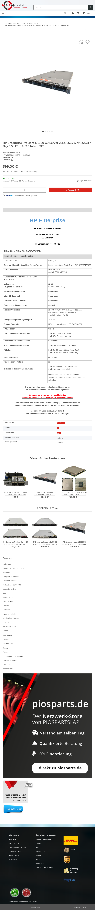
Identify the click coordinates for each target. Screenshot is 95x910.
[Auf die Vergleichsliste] (81, 42)
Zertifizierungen (15, 851)
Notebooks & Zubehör (11, 618)
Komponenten (8, 597)
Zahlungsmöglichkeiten (17, 847)
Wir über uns (14, 843)
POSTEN (6, 622)
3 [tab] (47, 131)
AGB (37, 847)
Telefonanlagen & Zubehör (13, 656)
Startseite (12, 839)
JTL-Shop (83, 907)
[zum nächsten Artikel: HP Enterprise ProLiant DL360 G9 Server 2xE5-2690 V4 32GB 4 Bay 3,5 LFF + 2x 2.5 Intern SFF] (85, 29)
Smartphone (7, 635)
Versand (34, 901)
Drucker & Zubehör (10, 581)
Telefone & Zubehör (10, 660)
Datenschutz (40, 843)
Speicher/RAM (8, 644)
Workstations (8, 669)
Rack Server (60, 423)
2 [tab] (45, 131)
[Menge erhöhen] (43, 190)
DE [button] (65, 13)
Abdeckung (7, 564)
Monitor (6, 606)
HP (12, 157)
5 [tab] (52, 131)
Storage (6, 648)
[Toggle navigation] (3, 12)
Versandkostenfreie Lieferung (25, 171)
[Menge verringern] (5, 190)
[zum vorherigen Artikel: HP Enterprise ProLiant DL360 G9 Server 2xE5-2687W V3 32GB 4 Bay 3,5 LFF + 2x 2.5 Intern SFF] (90, 29)
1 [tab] (43, 131)
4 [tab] (49, 131)
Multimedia (7, 610)
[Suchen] (60, 7)
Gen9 (58, 433)
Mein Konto (40, 851)
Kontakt (39, 855)
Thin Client (7, 664)
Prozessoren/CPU (9, 626)
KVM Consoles (8, 601)
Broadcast (6, 572)
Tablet (5, 652)
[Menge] (24, 190)
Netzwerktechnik (9, 614)
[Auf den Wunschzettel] (87, 42)
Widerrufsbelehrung (43, 839)
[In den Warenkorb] (4, 36)
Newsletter (13, 859)
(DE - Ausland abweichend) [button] (27, 181)
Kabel (5, 593)
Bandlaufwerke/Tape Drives (13, 568)
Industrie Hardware (10, 589)
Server (5, 631)
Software (6, 640)
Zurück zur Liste (8, 23)
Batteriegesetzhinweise (44, 867)
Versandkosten (14, 855)
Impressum (40, 863)
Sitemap (39, 859)
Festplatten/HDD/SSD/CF (12, 585)
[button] (72, 13)
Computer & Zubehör (11, 576)
